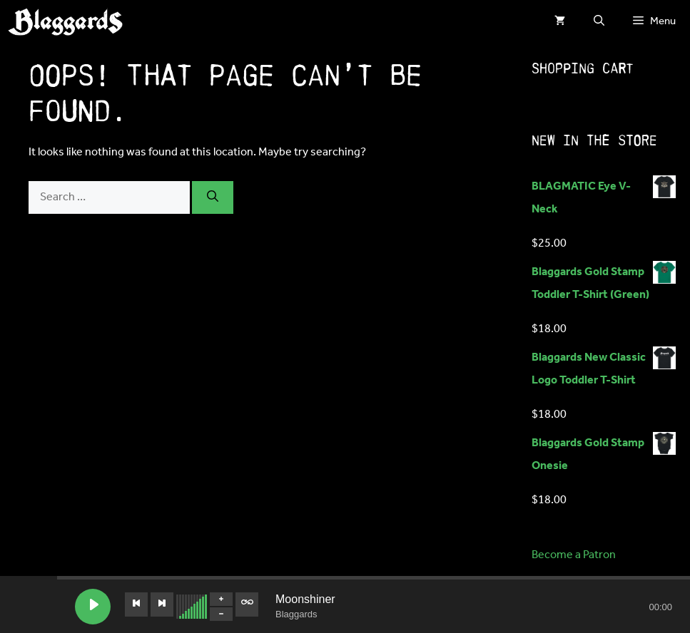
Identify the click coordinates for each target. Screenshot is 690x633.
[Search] (212, 197)
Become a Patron (574, 555)
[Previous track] (136, 604)
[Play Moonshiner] (93, 606)
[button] (599, 21)
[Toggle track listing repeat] (246, 604)
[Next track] (162, 604)
